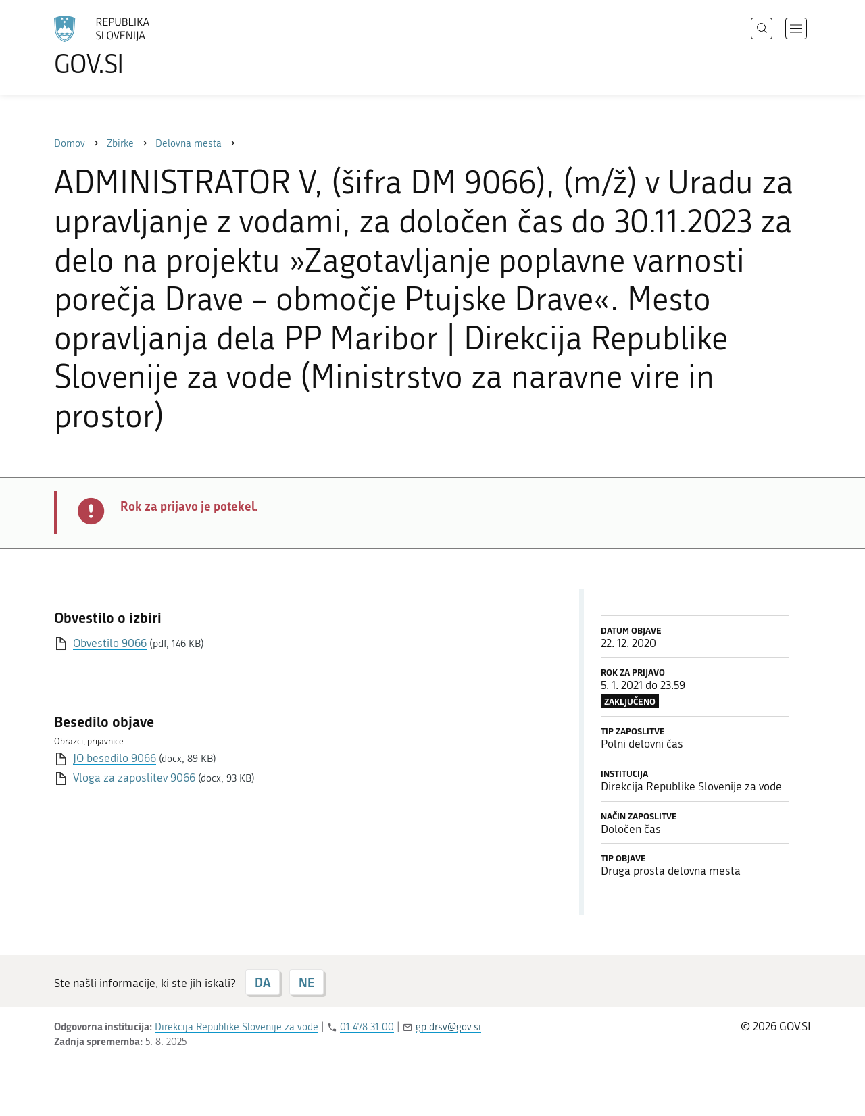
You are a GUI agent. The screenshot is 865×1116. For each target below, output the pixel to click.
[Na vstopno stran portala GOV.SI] (139, 46)
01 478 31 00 (367, 1027)
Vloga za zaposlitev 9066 (134, 777)
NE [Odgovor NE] (306, 982)
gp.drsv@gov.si (448, 1027)
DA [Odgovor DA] (262, 982)
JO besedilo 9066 (114, 758)
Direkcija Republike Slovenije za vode (236, 1027)
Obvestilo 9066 (110, 643)
